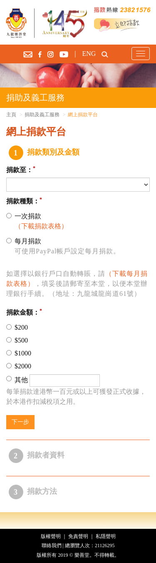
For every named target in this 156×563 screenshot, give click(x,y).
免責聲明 (78, 536)
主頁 (11, 115)
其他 (53, 380)
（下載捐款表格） (41, 226)
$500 (17, 340)
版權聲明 (51, 536)
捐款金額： (23, 312)
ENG (89, 53)
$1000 (18, 353)
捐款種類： (23, 201)
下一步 (20, 422)
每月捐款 (63, 247)
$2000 (18, 366)
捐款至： (19, 170)
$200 (17, 327)
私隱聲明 (106, 536)
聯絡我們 (52, 545)
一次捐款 (37, 222)
